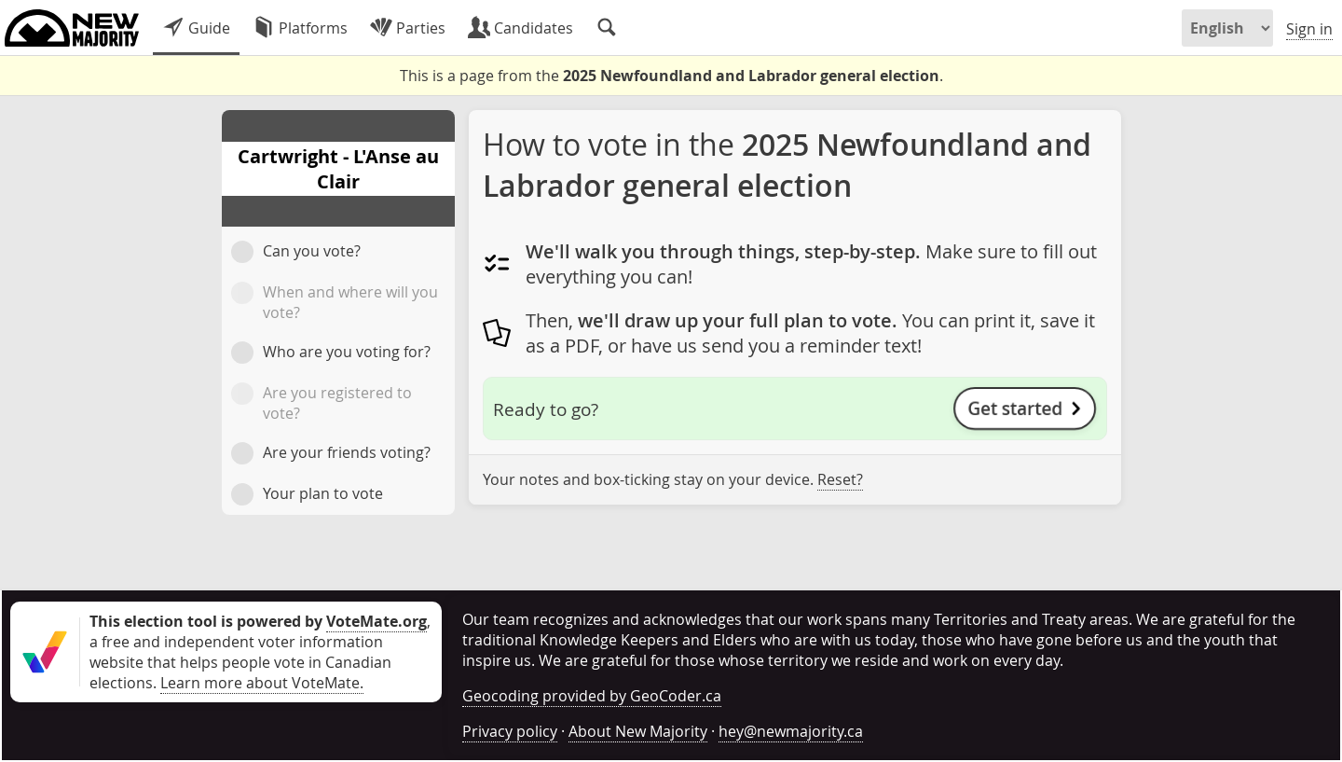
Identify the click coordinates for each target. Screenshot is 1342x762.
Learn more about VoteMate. (261, 682)
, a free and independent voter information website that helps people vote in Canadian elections (260, 652)
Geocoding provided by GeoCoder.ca (591, 696)
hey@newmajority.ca (791, 731)
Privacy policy (509, 731)
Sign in (1309, 29)
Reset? (840, 479)
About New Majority (637, 731)
